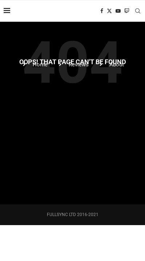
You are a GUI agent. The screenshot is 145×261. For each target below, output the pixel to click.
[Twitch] (126, 10)
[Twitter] (109, 10)
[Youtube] (118, 10)
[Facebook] (101, 10)
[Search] (137, 10)
